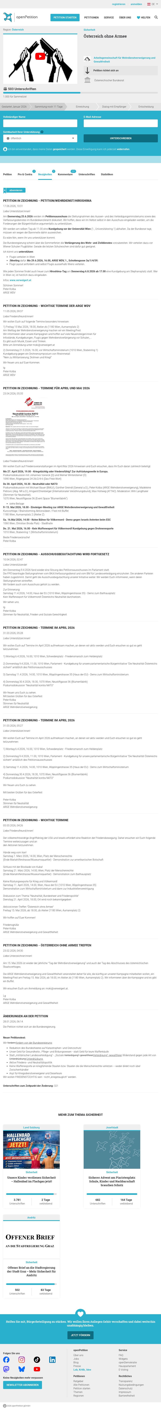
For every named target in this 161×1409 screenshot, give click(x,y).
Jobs (76, 1358)
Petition (7, 174)
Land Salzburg (31, 1127)
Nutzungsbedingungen (131, 1384)
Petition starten (65, 17)
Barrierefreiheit (127, 1395)
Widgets (123, 1358)
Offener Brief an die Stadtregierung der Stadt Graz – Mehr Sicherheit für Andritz (31, 1271)
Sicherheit (89, 29)
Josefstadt (112, 1127)
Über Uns (125, 17)
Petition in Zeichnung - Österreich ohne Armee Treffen (47, 945)
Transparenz (126, 1381)
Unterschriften (87, 174)
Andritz (31, 1217)
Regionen (78, 1395)
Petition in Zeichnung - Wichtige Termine (35, 820)
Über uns (78, 1355)
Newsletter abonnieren (23, 1384)
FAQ (121, 1355)
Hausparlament (127, 1366)
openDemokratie (128, 1362)
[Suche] (156, 17)
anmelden (136, 4)
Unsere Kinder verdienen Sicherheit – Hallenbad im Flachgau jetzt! (31, 1179)
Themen (78, 1392)
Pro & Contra (25, 173)
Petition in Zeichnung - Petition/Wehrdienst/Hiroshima (47, 201)
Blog (75, 1362)
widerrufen (123, 149)
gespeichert (59, 149)
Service (109, 17)
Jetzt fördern (80, 1335)
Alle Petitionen (81, 1384)
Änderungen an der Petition (25, 1016)
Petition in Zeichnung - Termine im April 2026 (39, 628)
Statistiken (107, 174)
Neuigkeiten (45, 173)
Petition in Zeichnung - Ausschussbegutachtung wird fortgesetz (56, 554)
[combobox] (40, 138)
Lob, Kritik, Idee (82, 1369)
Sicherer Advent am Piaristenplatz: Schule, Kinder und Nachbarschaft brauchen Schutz (112, 1181)
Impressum (125, 1392)
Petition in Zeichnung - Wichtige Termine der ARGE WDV (47, 306)
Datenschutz (126, 1388)
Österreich (18, 29)
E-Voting (123, 1369)
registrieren (118, 4)
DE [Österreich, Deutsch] (151, 4)
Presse (77, 1366)
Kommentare (65, 173)
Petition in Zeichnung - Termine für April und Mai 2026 (46, 388)
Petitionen (91, 17)
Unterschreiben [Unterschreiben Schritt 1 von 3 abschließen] (120, 138)
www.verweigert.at (20, 280)
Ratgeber (78, 1381)
